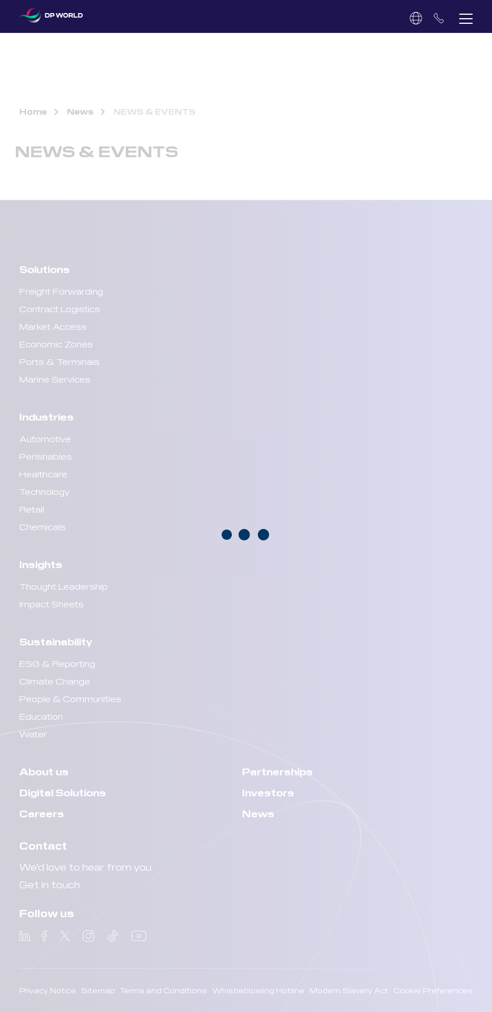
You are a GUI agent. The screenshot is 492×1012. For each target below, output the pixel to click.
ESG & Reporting (57, 663)
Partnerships (277, 771)
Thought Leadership (63, 586)
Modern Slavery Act (348, 990)
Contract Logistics (59, 308)
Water (33, 733)
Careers (41, 813)
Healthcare (43, 473)
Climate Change (54, 680)
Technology (44, 491)
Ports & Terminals (59, 361)
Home (33, 111)
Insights (40, 564)
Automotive (45, 438)
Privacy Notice (47, 990)
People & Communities (70, 698)
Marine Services (55, 378)
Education (41, 716)
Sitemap (98, 990)
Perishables (45, 456)
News (80, 111)
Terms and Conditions (163, 990)
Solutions (44, 269)
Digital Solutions (62, 792)
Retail (31, 508)
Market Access (53, 326)
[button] (466, 18)
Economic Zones (56, 343)
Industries (46, 416)
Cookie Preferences (433, 990)
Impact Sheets (51, 603)
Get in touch (49, 884)
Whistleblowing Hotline (258, 990)
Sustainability (55, 641)
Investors (268, 792)
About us (44, 771)
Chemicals (42, 526)
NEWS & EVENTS (154, 111)
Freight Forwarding (61, 290)
